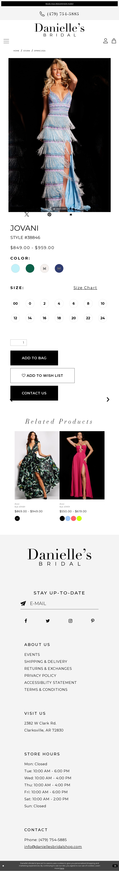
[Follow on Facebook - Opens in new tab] (26, 621)
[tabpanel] (59, 135)
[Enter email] (59, 603)
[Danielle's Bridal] (59, 30)
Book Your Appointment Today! (60, 3)
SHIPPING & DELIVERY (45, 661)
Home (16, 51)
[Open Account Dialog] (106, 40)
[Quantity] (18, 342)
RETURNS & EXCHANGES (48, 668)
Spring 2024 (39, 51)
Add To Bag (34, 358)
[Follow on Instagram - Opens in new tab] (70, 621)
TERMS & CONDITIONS (45, 689)
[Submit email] (25, 606)
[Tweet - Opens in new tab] (26, 214)
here (62, 868)
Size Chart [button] (85, 287)
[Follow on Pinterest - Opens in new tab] (93, 621)
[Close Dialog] (3, 866)
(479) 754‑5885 (53, 840)
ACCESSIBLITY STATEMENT (50, 682)
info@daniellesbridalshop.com (53, 847)
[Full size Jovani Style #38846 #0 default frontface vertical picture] (59, 135)
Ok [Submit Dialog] (115, 866)
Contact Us (34, 393)
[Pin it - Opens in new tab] (49, 214)
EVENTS (32, 654)
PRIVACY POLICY (40, 675)
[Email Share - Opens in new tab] (70, 214)
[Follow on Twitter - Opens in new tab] (47, 621)
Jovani (26, 51)
